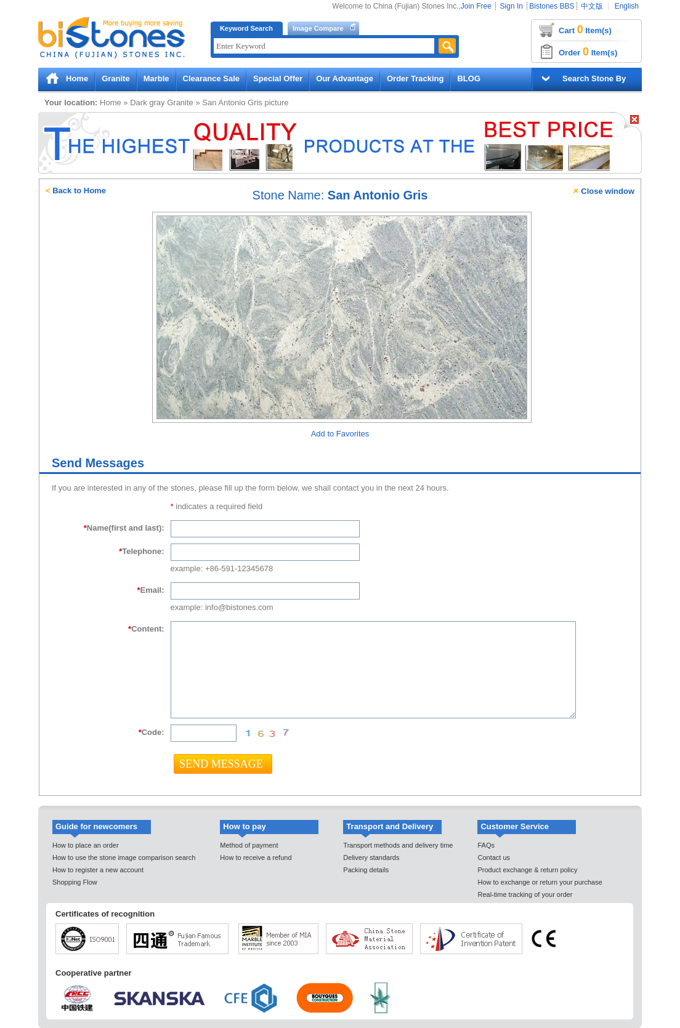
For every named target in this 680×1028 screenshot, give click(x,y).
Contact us (493, 857)
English (627, 6)
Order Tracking (415, 78)
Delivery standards (371, 857)
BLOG (468, 78)
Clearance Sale (211, 78)
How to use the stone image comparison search (123, 857)
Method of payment (249, 845)
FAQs (486, 845)
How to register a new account (98, 869)
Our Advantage (344, 78)
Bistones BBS (551, 6)
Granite (116, 78)
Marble (156, 78)
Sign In (511, 6)
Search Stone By (594, 78)
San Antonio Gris (232, 102)
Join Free (476, 6)
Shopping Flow (74, 882)
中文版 (592, 6)
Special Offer (277, 78)
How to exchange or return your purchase (539, 882)
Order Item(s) (588, 52)
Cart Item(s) (585, 29)
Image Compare (318, 28)
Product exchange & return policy (527, 869)
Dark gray (147, 102)
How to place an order (85, 845)
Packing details (366, 869)
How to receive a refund (255, 857)
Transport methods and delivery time (398, 845)
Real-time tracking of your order (524, 894)
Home (77, 78)
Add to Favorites (340, 433)
